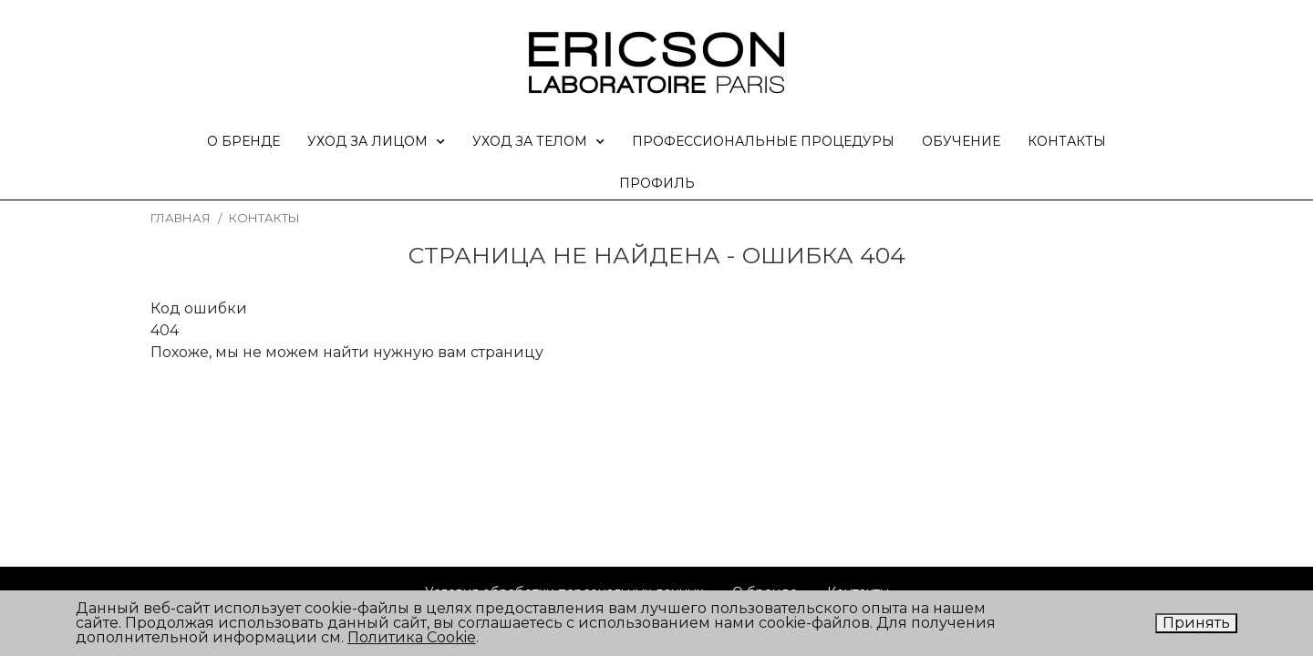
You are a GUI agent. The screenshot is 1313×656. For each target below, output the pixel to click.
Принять (1196, 622)
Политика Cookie (411, 637)
